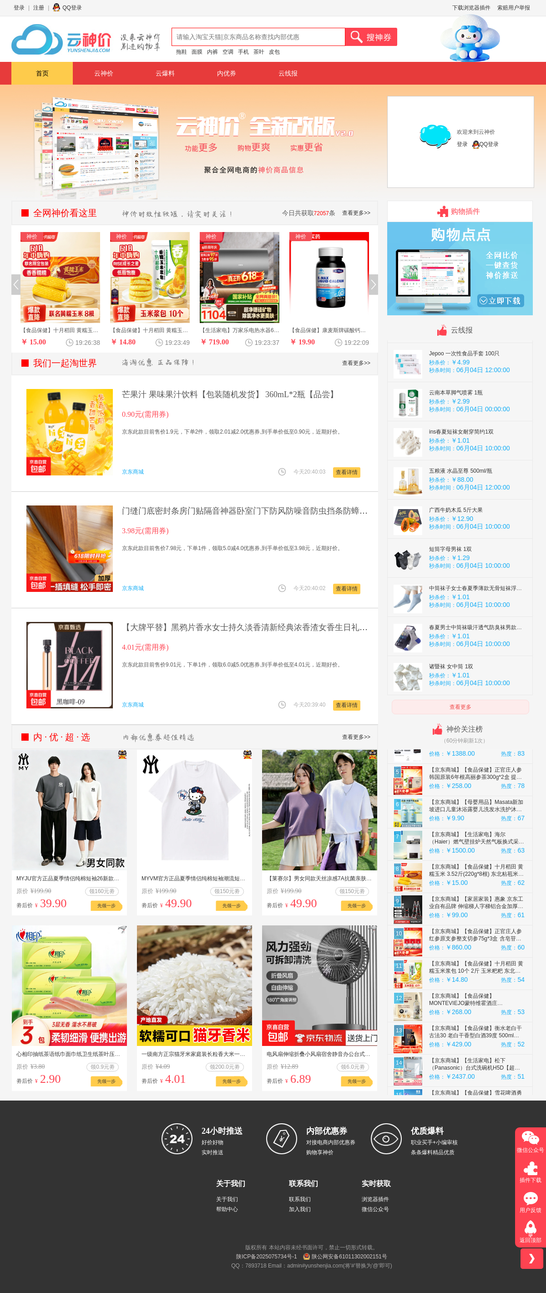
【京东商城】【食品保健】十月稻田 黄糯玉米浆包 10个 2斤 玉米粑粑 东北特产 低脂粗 (476, 1013)
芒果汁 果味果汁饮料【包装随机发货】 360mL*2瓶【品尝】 (230, 394)
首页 (42, 73)
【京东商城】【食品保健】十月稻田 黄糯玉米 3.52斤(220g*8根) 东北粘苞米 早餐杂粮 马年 (476, 916)
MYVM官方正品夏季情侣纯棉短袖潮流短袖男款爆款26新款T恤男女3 (224, 878)
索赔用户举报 (513, 8)
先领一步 (106, 905)
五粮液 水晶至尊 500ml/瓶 (460, 513)
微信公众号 (375, 1209)
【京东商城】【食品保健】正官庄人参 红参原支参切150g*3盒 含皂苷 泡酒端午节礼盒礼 (475, 755)
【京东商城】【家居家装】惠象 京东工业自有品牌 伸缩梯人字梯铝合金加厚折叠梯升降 (476, 949)
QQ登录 (72, 8)
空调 (227, 52)
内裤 (212, 52)
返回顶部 (530, 1240)
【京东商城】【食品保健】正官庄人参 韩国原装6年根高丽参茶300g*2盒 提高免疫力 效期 (475, 819)
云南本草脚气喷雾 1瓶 (456, 435)
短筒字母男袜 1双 (450, 592)
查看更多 (460, 707)
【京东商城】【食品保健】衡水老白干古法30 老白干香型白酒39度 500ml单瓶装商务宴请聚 (475, 1078)
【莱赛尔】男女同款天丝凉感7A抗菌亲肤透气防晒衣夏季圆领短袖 (346, 878)
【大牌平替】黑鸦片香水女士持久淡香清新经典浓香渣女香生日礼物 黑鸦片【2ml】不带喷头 (289, 627)
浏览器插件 (375, 1199)
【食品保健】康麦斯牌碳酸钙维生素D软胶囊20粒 (350, 330)
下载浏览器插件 (471, 8)
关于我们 (227, 1199)
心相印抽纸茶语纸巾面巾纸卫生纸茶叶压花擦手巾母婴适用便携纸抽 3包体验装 (111, 1054)
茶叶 (258, 52)
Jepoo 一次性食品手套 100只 (464, 396)
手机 (243, 52)
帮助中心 (227, 1209)
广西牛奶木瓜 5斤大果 (456, 553)
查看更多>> (356, 213)
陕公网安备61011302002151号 (349, 1256)
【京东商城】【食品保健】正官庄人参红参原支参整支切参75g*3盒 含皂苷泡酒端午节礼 (475, 981)
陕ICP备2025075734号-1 (266, 1256)
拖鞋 (181, 52)
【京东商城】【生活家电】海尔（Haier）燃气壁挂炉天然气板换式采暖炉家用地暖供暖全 (476, 884)
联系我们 (300, 1199)
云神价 (103, 73)
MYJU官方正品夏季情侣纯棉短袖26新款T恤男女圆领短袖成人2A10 (97, 878)
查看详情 (347, 472)
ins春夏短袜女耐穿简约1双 (461, 474)
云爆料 (165, 73)
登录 (19, 8)
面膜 (197, 52)
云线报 (288, 73)
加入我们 (300, 1209)
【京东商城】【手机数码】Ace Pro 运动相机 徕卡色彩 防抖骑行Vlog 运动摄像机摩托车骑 (475, 787)
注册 (38, 8)
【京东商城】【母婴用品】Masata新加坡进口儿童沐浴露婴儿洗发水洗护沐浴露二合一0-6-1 (476, 852)
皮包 (274, 52)
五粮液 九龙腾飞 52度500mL (464, 357)
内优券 (226, 73)
